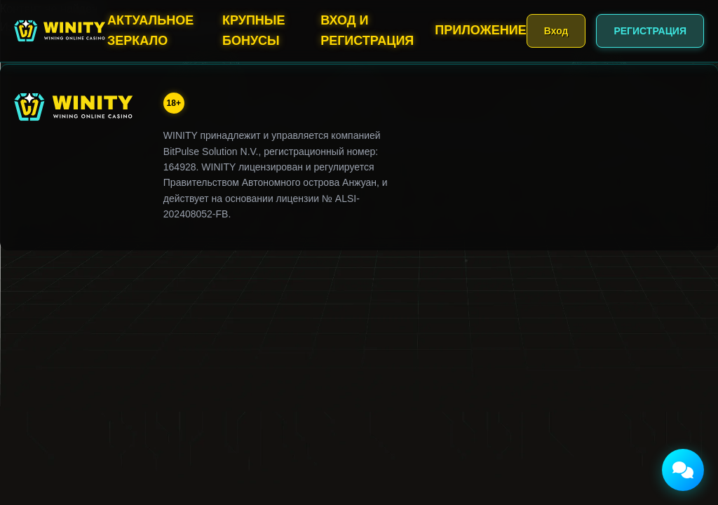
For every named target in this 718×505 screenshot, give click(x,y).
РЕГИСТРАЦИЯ (650, 30)
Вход (556, 30)
